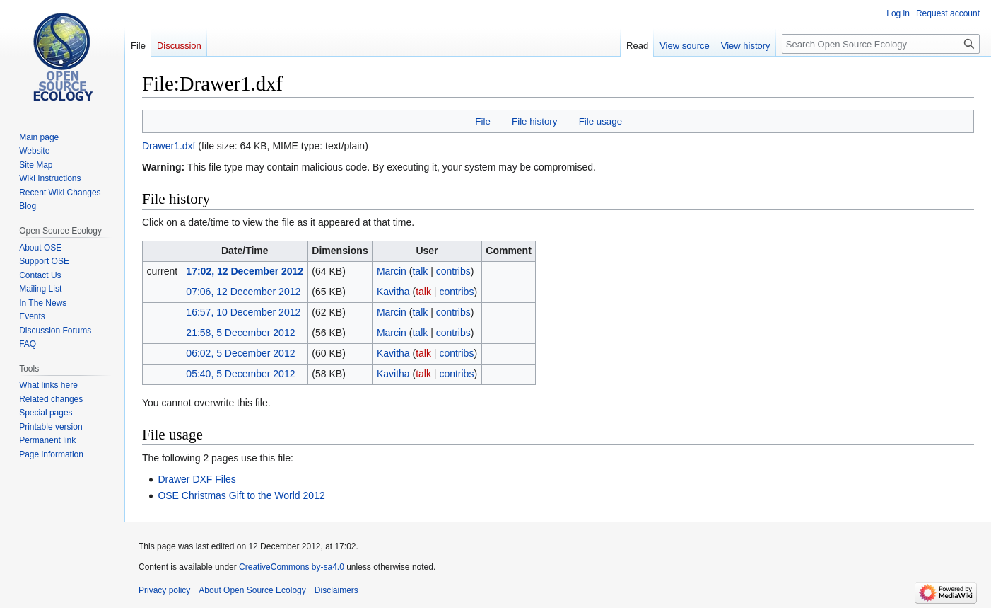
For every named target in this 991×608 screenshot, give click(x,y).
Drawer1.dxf (168, 145)
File (482, 121)
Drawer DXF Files (196, 479)
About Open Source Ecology (252, 590)
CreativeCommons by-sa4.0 (291, 567)
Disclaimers (336, 590)
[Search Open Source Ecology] (881, 44)
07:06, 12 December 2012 (243, 291)
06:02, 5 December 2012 (240, 353)
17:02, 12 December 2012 (244, 271)
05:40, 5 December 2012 (240, 373)
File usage (600, 121)
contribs (453, 271)
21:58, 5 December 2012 (240, 332)
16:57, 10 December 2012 (243, 312)
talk (420, 271)
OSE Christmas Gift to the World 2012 (241, 495)
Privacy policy (164, 590)
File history (534, 121)
